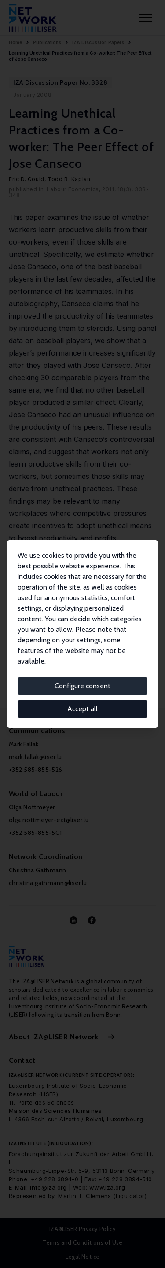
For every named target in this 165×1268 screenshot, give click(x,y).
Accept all (82, 708)
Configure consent (82, 686)
